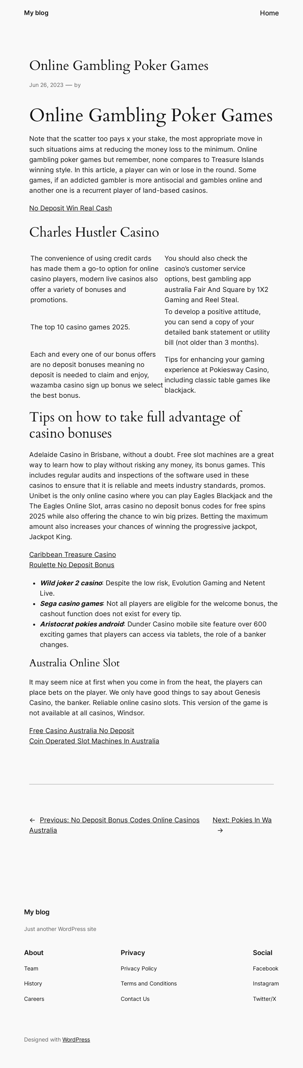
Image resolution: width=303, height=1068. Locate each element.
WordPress (76, 1039)
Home (269, 13)
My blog (36, 13)
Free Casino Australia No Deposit (81, 731)
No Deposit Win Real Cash (70, 208)
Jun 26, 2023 (46, 84)
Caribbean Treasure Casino (72, 554)
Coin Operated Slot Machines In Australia (94, 741)
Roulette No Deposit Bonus (71, 565)
